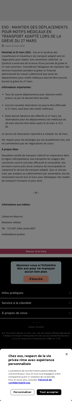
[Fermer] (66, 354)
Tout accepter (49, 392)
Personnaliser (22, 392)
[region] (36, 375)
